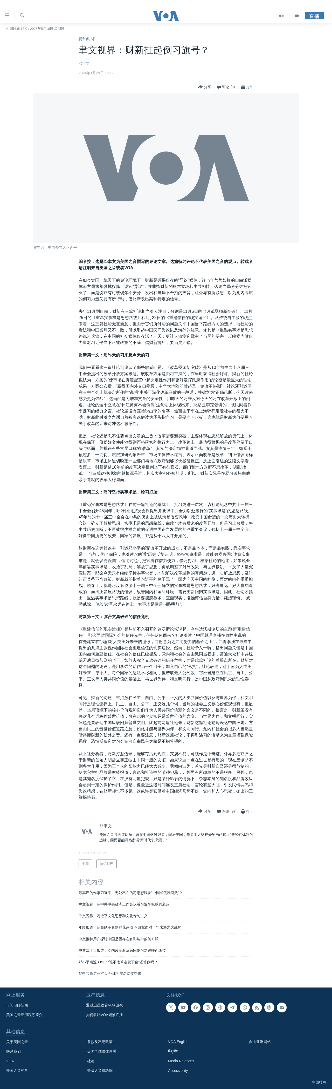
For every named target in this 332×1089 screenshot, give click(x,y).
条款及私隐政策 (100, 1042)
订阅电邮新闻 (17, 1005)
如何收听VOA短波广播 (104, 1015)
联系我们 (13, 1051)
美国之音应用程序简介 (24, 1015)
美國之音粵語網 (100, 1070)
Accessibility (178, 1070)
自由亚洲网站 (260, 1042)
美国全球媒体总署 (101, 1051)
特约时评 (87, 39)
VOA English (178, 1042)
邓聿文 (84, 63)
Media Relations (181, 1061)
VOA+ (11, 1061)
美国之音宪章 (17, 1070)
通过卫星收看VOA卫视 (104, 1005)
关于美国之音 (17, 1042)
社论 (90, 1061)
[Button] (204, 87)
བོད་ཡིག (173, 1051)
